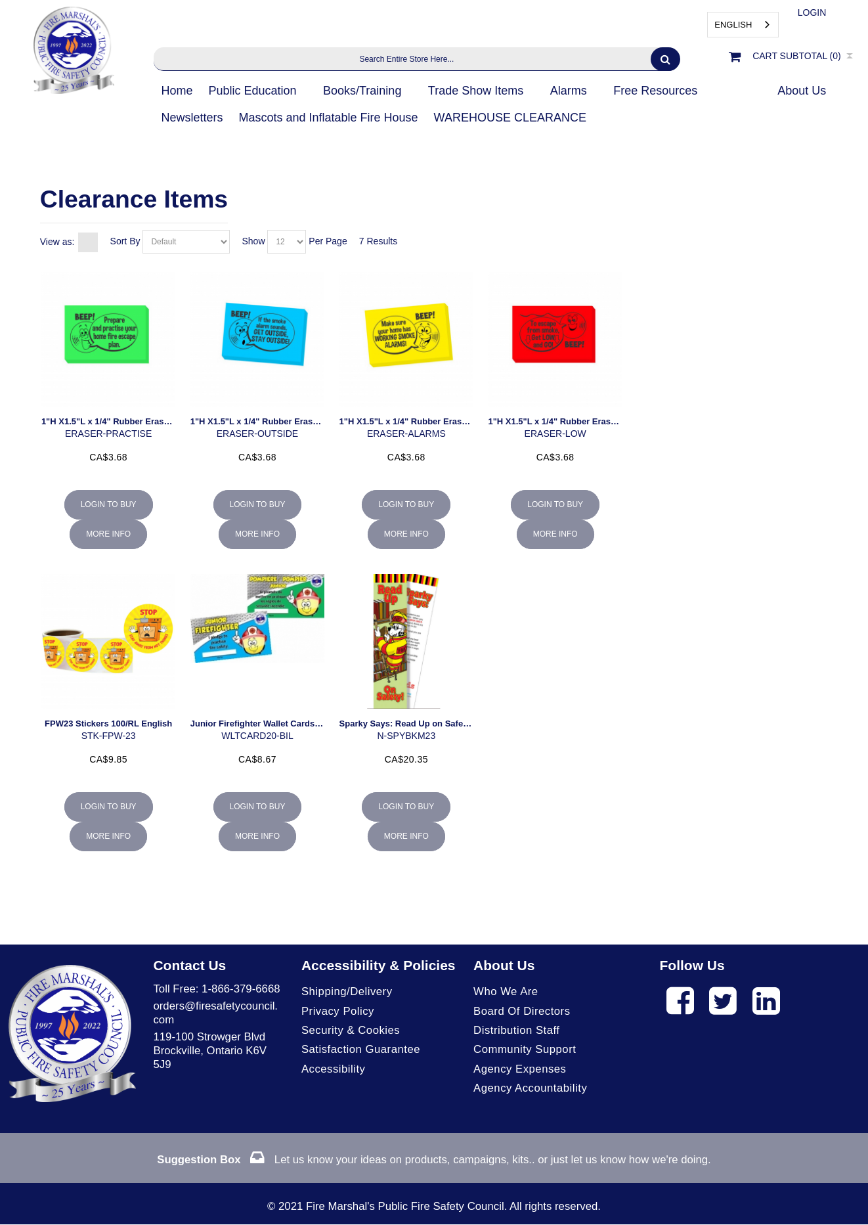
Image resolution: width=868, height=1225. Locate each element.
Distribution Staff (516, 1030)
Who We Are (505, 991)
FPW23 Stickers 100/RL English (108, 723)
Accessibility (333, 1069)
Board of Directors (522, 1011)
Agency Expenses (520, 1069)
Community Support (524, 1050)
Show (253, 241)
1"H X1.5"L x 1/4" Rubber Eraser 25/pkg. (122, 421)
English (733, 25)
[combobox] (743, 24)
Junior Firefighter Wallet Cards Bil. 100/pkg (277, 723)
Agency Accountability (530, 1088)
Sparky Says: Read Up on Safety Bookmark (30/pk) (442, 723)
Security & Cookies (351, 1030)
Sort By (125, 241)
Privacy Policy (337, 1011)
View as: (57, 241)
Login (812, 12)
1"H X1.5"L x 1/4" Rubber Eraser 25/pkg (419, 421)
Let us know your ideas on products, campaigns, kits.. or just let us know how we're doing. (434, 1160)
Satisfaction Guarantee (361, 1050)
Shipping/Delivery (347, 991)
